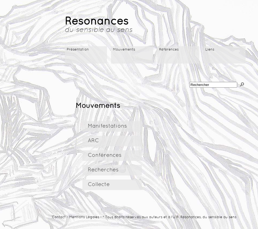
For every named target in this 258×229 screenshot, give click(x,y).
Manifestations (107, 126)
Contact (59, 217)
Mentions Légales (84, 217)
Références (169, 49)
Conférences (105, 155)
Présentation (78, 49)
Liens (209, 49)
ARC (93, 140)
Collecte (99, 184)
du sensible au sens (99, 30)
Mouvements (124, 49)
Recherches (103, 170)
